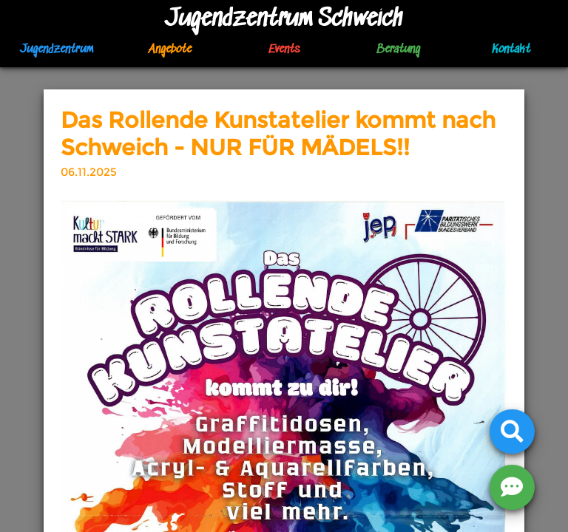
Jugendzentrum (56, 50)
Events (284, 50)
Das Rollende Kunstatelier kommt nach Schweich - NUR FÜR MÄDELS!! (278, 133)
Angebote (170, 50)
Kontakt (511, 50)
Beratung (398, 50)
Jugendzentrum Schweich (284, 19)
